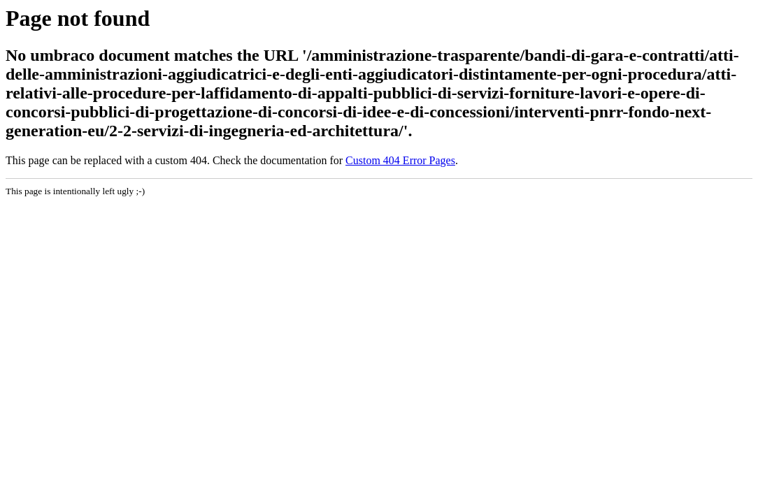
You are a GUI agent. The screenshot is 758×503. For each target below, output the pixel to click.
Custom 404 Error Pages (400, 160)
